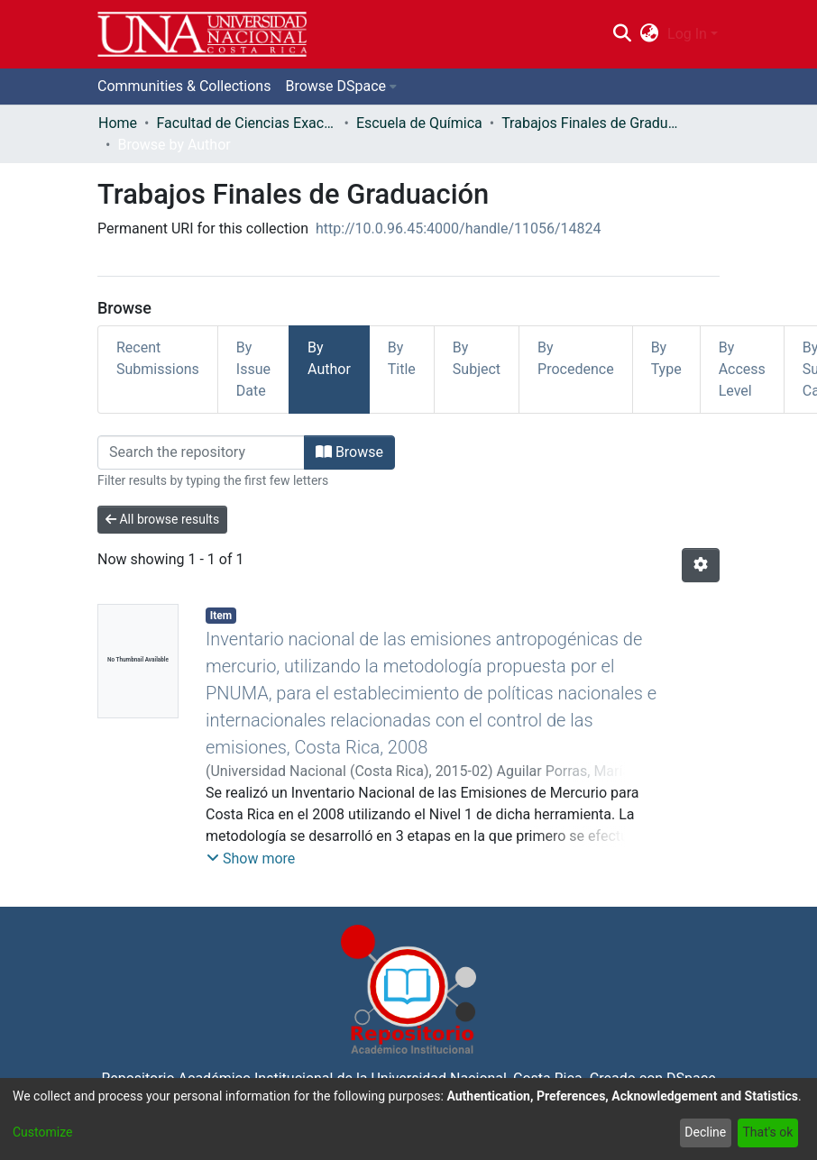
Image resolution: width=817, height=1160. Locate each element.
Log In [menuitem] (687, 33)
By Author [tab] (329, 358)
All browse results (162, 519)
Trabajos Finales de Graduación (591, 123)
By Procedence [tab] (575, 358)
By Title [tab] (402, 358)
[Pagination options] (701, 565)
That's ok (767, 1132)
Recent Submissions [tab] (157, 358)
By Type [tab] (666, 358)
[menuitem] (649, 34)
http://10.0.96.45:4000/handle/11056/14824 (458, 228)
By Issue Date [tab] (253, 369)
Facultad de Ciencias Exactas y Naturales (246, 123)
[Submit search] (621, 34)
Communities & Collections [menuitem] (184, 86)
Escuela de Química (419, 123)
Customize (42, 1132)
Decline (705, 1132)
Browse (349, 452)
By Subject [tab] (476, 358)
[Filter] (201, 452)
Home (117, 123)
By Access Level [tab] (742, 369)
